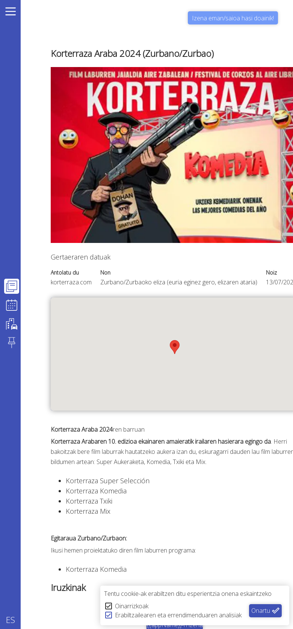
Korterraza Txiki (89, 500)
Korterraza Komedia (96, 490)
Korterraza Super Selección (108, 480)
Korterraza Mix (88, 511)
